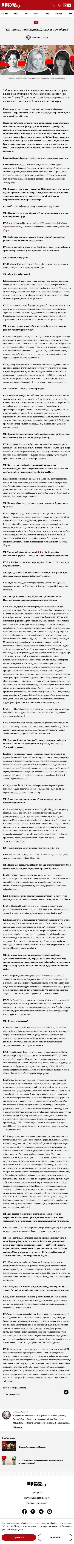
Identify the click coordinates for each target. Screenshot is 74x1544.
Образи (59, 13)
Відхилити (55, 1537)
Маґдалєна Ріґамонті (40, 37)
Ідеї (26, 13)
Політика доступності (37, 1503)
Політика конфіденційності (37, 1498)
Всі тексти (17, 1427)
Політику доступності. (15, 1529)
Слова (47, 13)
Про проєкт (37, 1493)
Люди (16, 13)
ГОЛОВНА (4, 13)
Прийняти (19, 1537)
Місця (36, 13)
